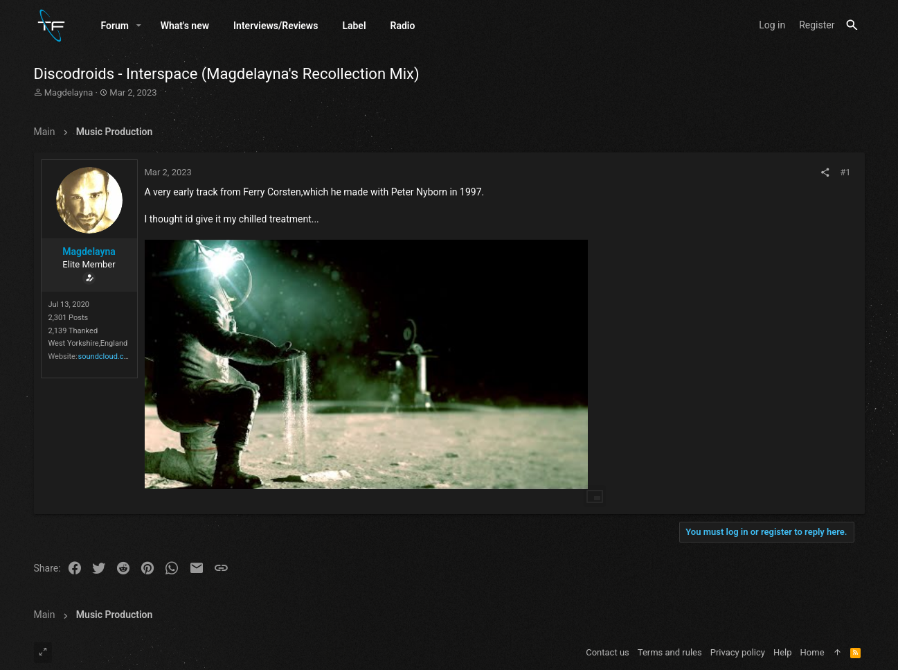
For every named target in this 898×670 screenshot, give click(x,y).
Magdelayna (68, 92)
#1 (845, 172)
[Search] (852, 25)
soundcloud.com (106, 356)
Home (812, 652)
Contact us (607, 652)
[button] (138, 26)
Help (782, 652)
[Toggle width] (43, 652)
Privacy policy (737, 652)
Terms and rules (670, 652)
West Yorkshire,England (88, 343)
